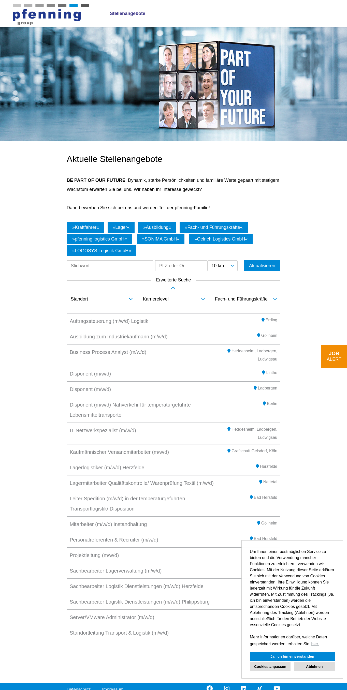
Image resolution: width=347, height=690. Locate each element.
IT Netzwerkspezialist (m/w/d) (103, 430)
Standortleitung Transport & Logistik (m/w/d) (119, 633)
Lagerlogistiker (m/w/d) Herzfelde (107, 467)
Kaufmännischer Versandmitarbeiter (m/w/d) (119, 452)
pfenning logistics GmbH (99, 239)
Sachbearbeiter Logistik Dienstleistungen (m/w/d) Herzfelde (137, 586)
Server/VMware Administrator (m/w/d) (112, 617)
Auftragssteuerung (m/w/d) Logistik (109, 321)
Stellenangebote (127, 13)
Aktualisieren (262, 265)
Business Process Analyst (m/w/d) (108, 352)
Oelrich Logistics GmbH (221, 239)
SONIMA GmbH (160, 239)
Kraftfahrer (85, 227)
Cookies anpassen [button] (270, 667)
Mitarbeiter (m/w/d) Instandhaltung (108, 524)
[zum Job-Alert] (334, 356)
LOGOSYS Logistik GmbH (101, 250)
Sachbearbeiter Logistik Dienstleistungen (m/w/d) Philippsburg (140, 602)
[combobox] (222, 265)
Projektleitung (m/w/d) (94, 555)
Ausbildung (157, 227)
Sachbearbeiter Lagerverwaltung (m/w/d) (116, 571)
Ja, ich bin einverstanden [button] (292, 656)
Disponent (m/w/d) (90, 374)
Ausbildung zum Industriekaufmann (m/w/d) (119, 336)
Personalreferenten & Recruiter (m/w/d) (114, 540)
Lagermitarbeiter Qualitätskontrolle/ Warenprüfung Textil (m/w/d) (142, 483)
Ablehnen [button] (314, 667)
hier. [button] (315, 644)
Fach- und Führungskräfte (213, 227)
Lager (121, 227)
